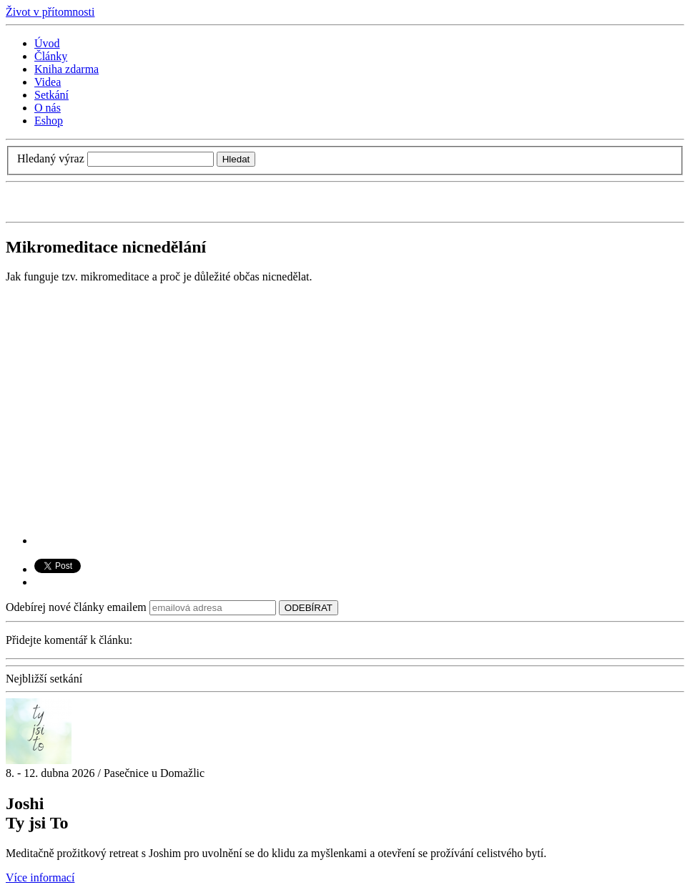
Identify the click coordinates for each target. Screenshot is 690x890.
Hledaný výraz (50, 158)
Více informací (40, 877)
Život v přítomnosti (50, 12)
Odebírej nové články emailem (76, 607)
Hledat (236, 159)
